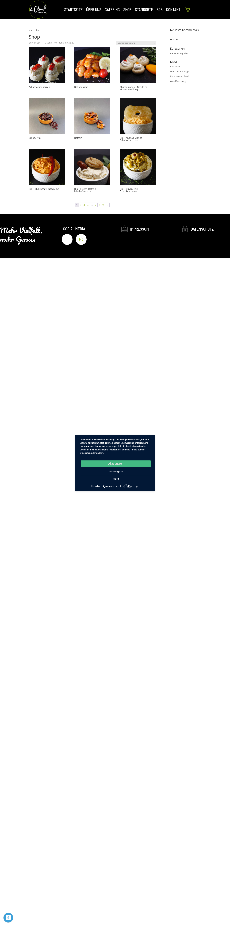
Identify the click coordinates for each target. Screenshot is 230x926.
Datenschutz (202, 229)
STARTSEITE (73, 9)
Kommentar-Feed (179, 76)
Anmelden (175, 66)
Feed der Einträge (179, 71)
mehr (115, 478)
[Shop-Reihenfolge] (136, 43)
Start (31, 30)
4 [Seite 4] (87, 204)
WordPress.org (178, 81)
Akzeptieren (115, 463)
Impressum (139, 229)
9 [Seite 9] (103, 204)
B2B (160, 9)
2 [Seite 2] (80, 204)
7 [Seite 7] (95, 204)
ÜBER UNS (93, 9)
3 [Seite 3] (84, 204)
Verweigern (116, 471)
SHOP (127, 9)
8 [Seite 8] (99, 204)
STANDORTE (144, 9)
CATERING (112, 9)
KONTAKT (173, 9)
